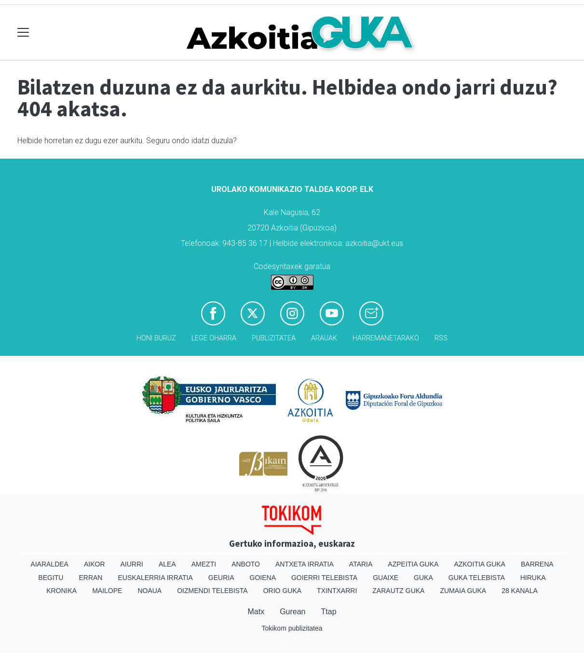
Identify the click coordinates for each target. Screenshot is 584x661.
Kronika (61, 590)
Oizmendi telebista (212, 590)
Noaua (149, 590)
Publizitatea (274, 338)
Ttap (329, 611)
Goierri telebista (324, 577)
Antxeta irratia (304, 564)
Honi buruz (156, 338)
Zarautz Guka (398, 590)
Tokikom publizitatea (291, 628)
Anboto (245, 564)
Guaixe (385, 577)
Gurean (292, 611)
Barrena (537, 564)
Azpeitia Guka (413, 564)
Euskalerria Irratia (155, 577)
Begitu (50, 577)
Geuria (221, 577)
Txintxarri (337, 590)
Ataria (361, 564)
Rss (441, 338)
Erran (90, 577)
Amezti (203, 564)
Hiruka (533, 577)
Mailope (107, 590)
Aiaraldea (49, 564)
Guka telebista (476, 577)
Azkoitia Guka (479, 564)
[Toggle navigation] (23, 32)
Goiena (263, 577)
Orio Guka (282, 590)
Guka (423, 577)
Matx (255, 611)
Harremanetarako (386, 338)
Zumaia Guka (463, 590)
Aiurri (132, 564)
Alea (167, 564)
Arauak (324, 338)
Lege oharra (213, 338)
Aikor (94, 564)
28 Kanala (520, 590)
